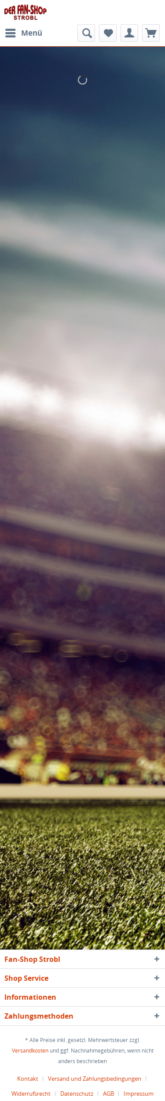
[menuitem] (23, 33)
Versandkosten (30, 1050)
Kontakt (27, 1079)
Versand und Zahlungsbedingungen (94, 1079)
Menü (23, 32)
